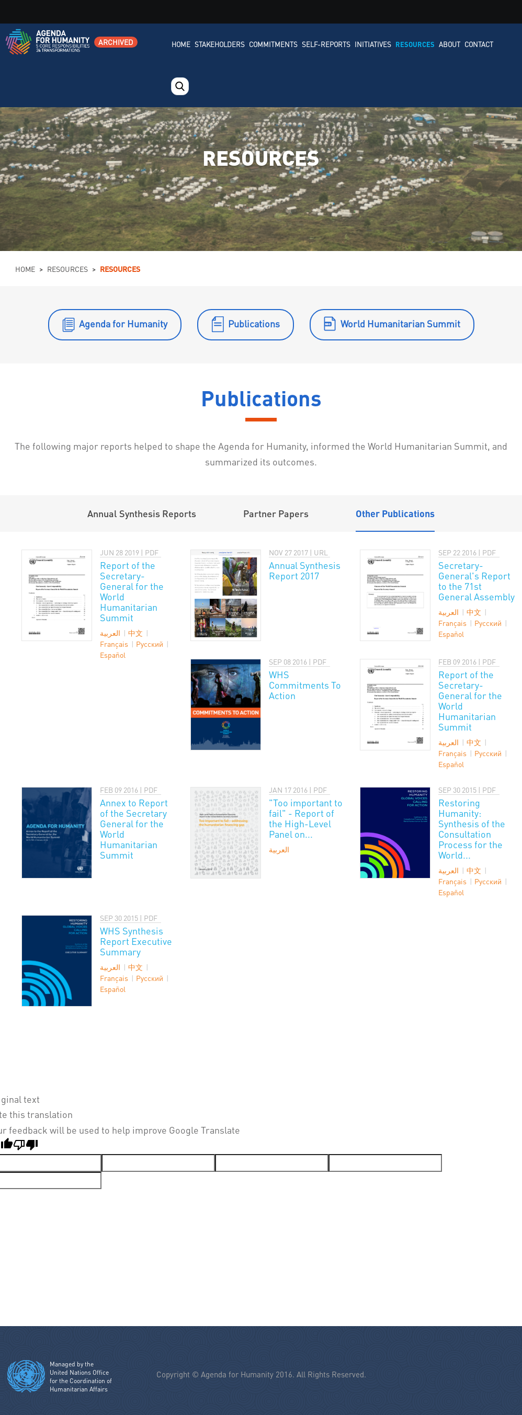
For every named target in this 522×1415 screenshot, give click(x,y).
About (449, 44)
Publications (254, 323)
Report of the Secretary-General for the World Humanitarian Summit (132, 591)
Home (181, 44)
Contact (478, 44)
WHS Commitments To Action (305, 684)
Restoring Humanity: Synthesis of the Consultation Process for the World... (471, 828)
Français (114, 643)
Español (113, 654)
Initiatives (373, 44)
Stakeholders (220, 44)
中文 (135, 632)
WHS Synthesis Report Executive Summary (136, 941)
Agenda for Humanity (123, 323)
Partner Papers (276, 513)
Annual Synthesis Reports (141, 513)
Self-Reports (326, 44)
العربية (110, 632)
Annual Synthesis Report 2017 (305, 570)
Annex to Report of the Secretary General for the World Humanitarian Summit (134, 828)
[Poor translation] (25, 1146)
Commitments (273, 44)
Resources (415, 44)
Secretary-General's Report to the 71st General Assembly (476, 580)
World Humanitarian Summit (400, 323)
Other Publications (395, 513)
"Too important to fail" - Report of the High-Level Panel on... (306, 818)
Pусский (149, 643)
